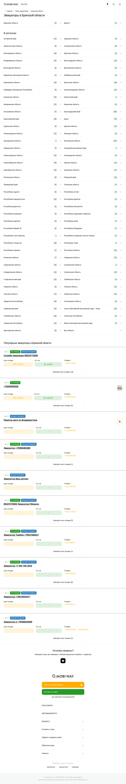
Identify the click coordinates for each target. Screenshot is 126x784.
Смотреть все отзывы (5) (63, 406)
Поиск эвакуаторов (21, 11)
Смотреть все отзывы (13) (63, 372)
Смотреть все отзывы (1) (63, 464)
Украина (75, 767)
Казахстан (63, 767)
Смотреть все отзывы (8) (63, 582)
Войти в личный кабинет (63, 685)
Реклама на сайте (51, 692)
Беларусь (51, 767)
